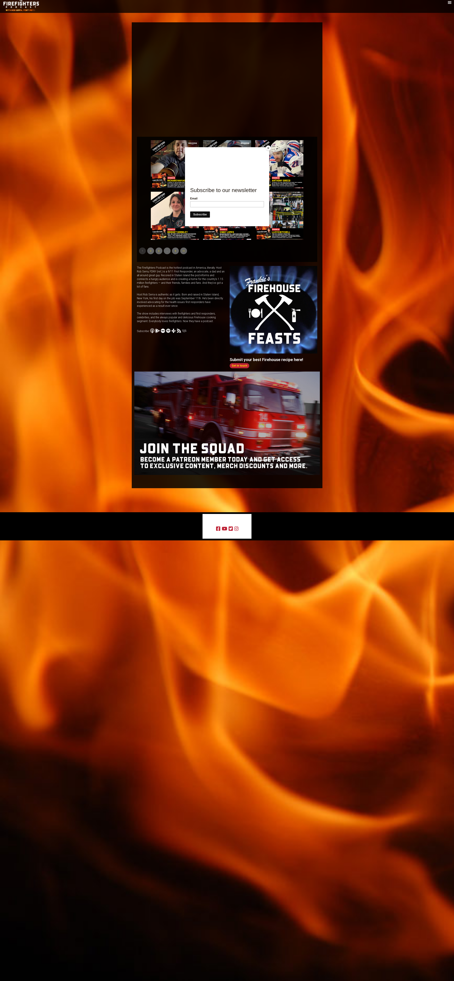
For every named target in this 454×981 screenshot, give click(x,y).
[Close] (268, 148)
